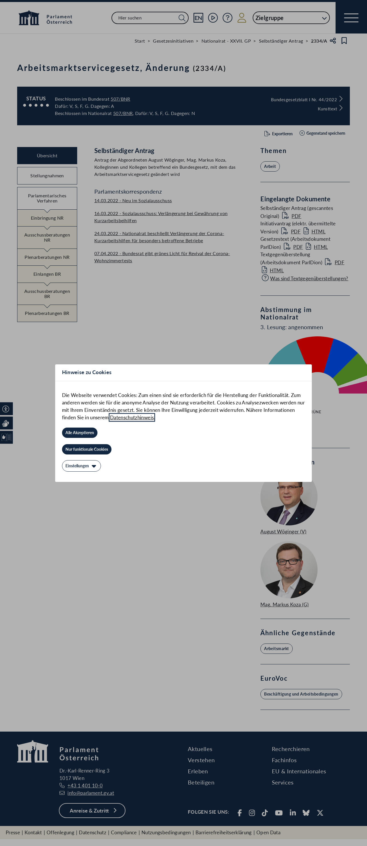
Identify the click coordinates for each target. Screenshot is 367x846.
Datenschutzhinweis (132, 417)
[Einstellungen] (81, 466)
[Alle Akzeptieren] (79, 433)
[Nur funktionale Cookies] (86, 449)
